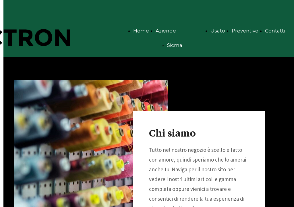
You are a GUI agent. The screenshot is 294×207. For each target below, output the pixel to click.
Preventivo (245, 31)
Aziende (166, 31)
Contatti (275, 31)
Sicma (174, 45)
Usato (217, 31)
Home (141, 31)
